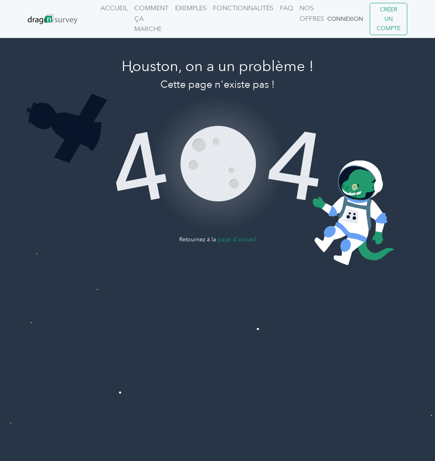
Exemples (190, 8)
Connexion (345, 19)
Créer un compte (388, 19)
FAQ (286, 8)
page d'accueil (237, 239)
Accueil (114, 8)
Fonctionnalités (243, 8)
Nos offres (312, 13)
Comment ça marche (151, 18)
